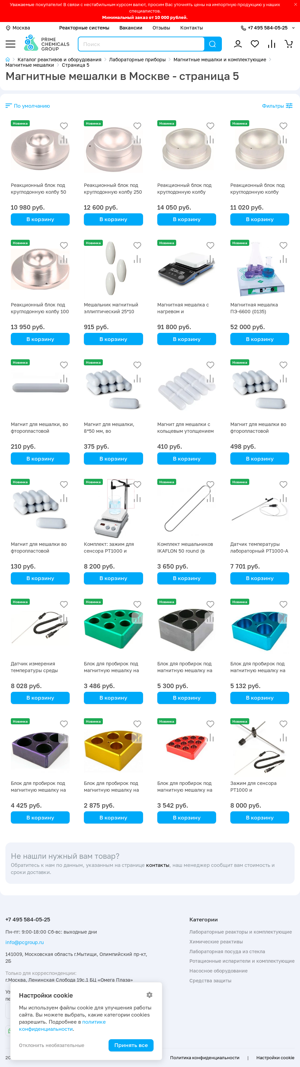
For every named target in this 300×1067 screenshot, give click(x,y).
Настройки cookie (275, 1057)
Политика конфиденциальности (204, 1057)
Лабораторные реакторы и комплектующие (240, 932)
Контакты (191, 27)
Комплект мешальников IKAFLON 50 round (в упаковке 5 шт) (185, 550)
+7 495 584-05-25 (267, 27)
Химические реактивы (216, 941)
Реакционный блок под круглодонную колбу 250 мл (113, 191)
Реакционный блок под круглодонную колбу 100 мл (40, 311)
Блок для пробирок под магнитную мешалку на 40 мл (184, 670)
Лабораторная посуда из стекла (227, 951)
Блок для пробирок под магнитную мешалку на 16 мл (184, 789)
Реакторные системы (84, 27)
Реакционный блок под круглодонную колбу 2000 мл (184, 191)
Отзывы (161, 27)
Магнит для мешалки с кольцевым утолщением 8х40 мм (185, 431)
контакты (157, 865)
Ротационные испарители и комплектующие (242, 961)
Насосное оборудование (218, 971)
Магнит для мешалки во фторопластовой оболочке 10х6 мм (39, 550)
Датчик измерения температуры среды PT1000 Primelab (34, 670)
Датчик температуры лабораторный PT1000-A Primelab (259, 550)
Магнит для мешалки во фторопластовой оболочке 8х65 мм (258, 431)
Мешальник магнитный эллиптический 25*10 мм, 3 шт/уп (111, 311)
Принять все (131, 1045)
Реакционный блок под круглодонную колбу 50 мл (38, 191)
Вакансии (130, 27)
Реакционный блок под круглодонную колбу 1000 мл (257, 191)
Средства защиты (210, 980)
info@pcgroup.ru (24, 942)
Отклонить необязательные (51, 1045)
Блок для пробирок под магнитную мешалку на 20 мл (38, 789)
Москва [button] (17, 27)
